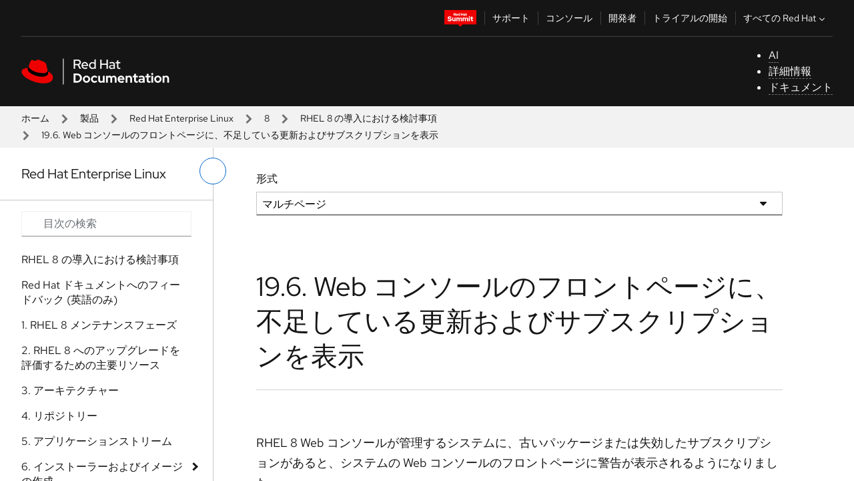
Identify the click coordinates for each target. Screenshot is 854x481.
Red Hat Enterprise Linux (181, 118)
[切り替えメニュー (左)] (212, 171)
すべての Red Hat (785, 18)
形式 (267, 179)
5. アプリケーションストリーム (96, 441)
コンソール (569, 18)
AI (774, 55)
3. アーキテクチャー (70, 390)
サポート (511, 18)
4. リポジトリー (59, 416)
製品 (89, 118)
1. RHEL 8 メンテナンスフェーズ (99, 325)
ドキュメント (801, 87)
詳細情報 (790, 71)
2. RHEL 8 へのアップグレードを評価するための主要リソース (100, 357)
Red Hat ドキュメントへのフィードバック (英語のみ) (100, 292)
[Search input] (106, 223)
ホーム (35, 118)
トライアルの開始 (690, 18)
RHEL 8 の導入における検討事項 (368, 118)
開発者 (622, 18)
